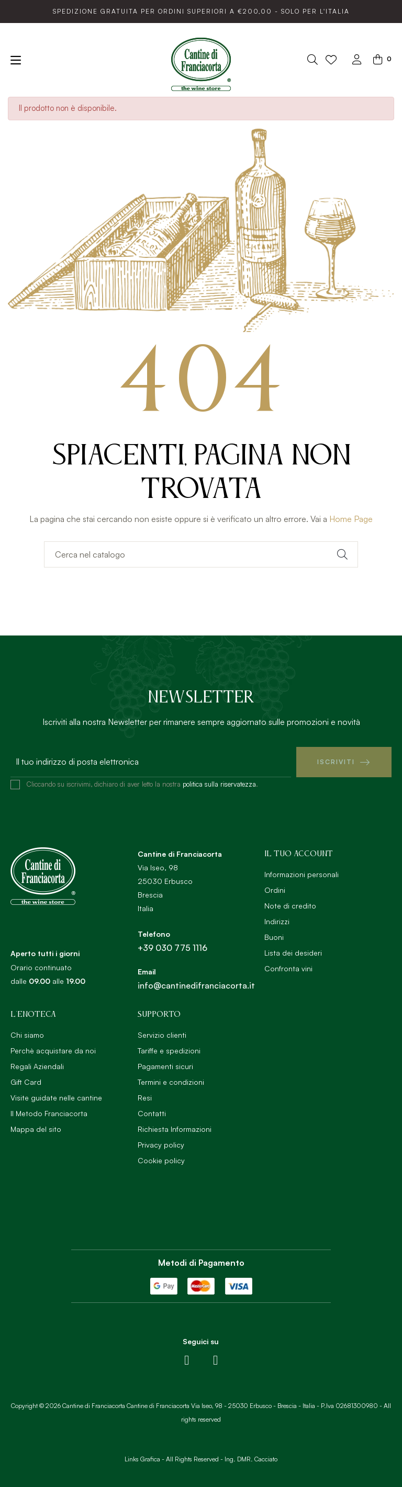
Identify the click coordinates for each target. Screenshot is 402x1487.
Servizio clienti (162, 1034)
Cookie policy (161, 1160)
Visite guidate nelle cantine (56, 1097)
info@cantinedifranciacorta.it (196, 985)
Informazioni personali (301, 874)
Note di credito (290, 905)
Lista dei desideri (293, 952)
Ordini (274, 890)
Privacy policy (161, 1144)
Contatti (152, 1113)
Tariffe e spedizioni (169, 1050)
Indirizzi (276, 921)
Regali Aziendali (37, 1066)
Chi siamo (27, 1034)
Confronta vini (288, 968)
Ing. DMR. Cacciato (251, 1459)
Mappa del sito (35, 1129)
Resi (145, 1097)
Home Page (351, 519)
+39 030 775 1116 (172, 948)
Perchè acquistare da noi (53, 1050)
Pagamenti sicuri (165, 1066)
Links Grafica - (144, 1459)
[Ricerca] (201, 554)
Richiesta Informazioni (174, 1129)
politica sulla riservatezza (219, 784)
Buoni (274, 937)
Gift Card (25, 1081)
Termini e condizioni (171, 1081)
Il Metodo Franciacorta (48, 1113)
